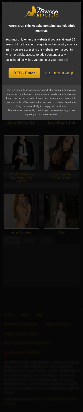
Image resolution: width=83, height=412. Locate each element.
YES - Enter (24, 73)
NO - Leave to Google (59, 73)
